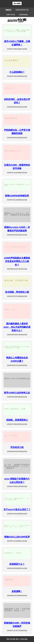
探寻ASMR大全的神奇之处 (17, 392)
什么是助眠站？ (17, 72)
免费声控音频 (10, 14)
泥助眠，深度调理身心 (17, 420)
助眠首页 (8, 10)
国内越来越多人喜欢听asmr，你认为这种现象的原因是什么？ (17, 327)
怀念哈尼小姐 (17, 447)
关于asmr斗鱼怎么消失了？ (17, 509)
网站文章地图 (11, 639)
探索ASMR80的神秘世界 (17, 195)
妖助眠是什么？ (17, 564)
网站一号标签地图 (21, 639)
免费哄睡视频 (23, 14)
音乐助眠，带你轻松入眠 (17, 292)
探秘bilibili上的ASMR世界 (17, 537)
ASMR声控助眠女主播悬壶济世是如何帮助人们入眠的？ (17, 261)
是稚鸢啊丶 (17, 591)
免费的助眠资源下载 (21, 10)
